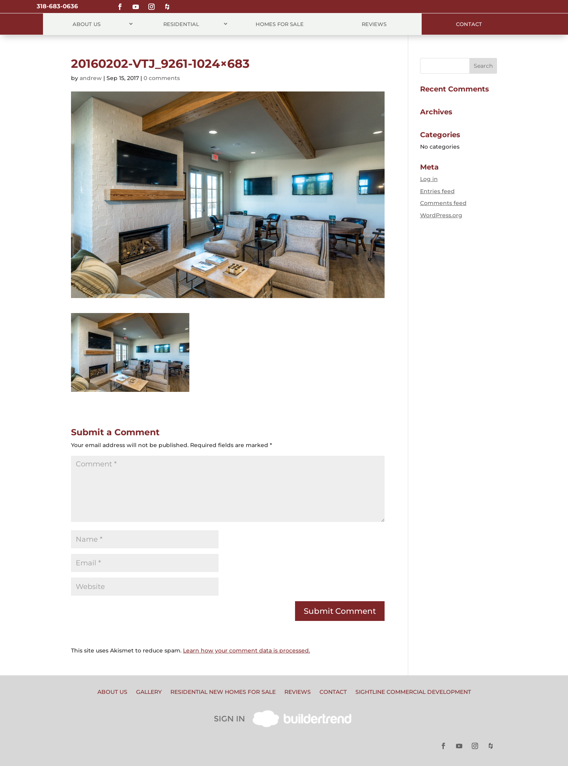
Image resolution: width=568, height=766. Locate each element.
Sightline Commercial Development (413, 692)
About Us (87, 24)
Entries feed (437, 191)
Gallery (149, 692)
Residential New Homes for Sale (223, 692)
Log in (429, 179)
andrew (91, 78)
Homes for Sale (280, 24)
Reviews (374, 24)
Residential (181, 24)
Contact (469, 24)
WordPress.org (441, 215)
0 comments (162, 78)
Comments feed (443, 203)
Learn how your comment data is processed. (246, 650)
